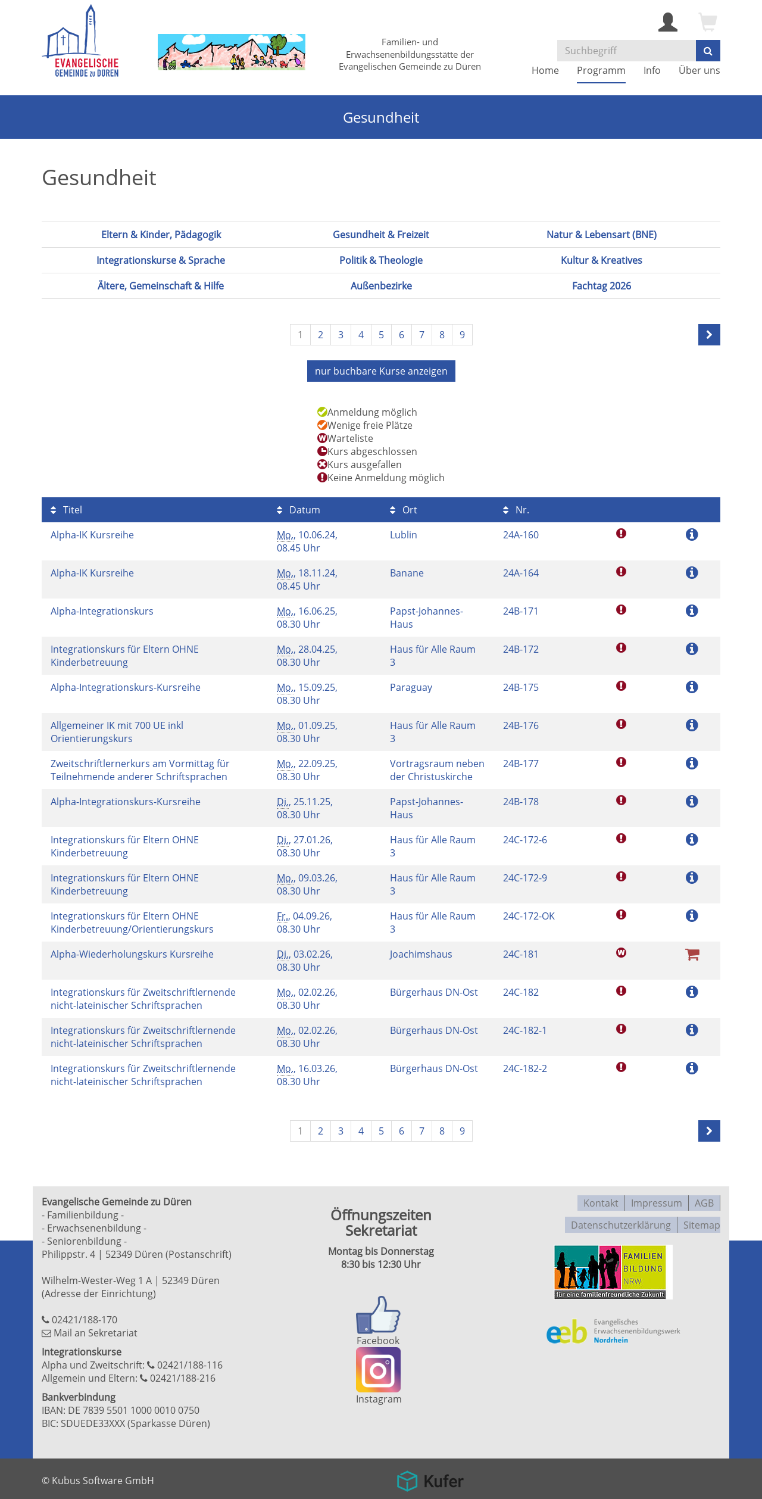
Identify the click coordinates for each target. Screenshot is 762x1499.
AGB (704, 1200)
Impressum (656, 1200)
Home (545, 70)
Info (652, 70)
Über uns (699, 70)
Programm (601, 70)
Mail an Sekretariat (96, 1331)
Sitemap (701, 1219)
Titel (66, 508)
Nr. (516, 508)
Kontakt (601, 1200)
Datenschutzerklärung (621, 1219)
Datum (298, 508)
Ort (403, 508)
